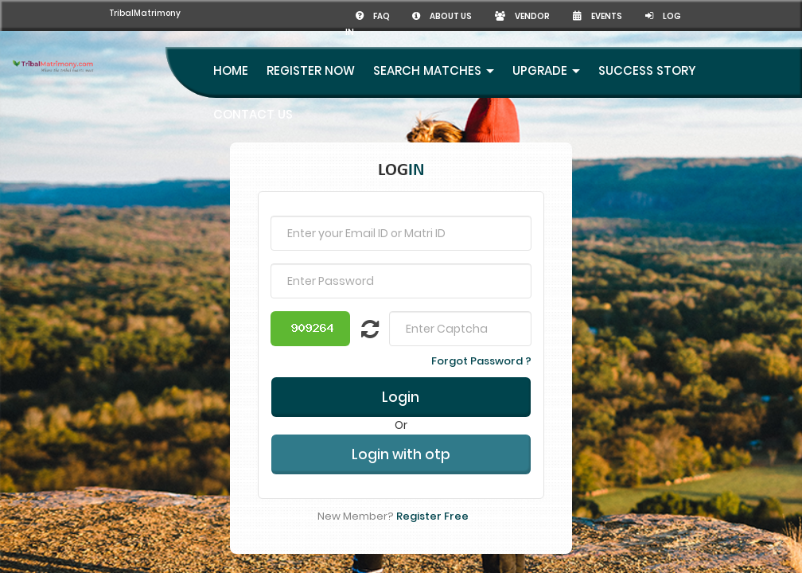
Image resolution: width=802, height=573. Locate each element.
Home (230, 70)
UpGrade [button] (546, 70)
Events (597, 16)
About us (442, 16)
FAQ (373, 16)
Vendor (522, 16)
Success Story (647, 70)
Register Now (311, 70)
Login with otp (401, 454)
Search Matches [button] (433, 70)
